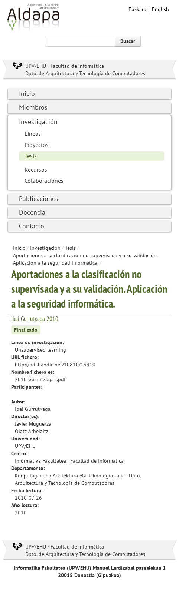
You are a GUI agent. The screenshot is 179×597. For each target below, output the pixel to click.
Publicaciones (38, 198)
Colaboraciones (44, 180)
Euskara (137, 9)
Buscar (127, 41)
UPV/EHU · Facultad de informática (64, 66)
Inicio (27, 93)
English (160, 9)
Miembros (33, 107)
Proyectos (37, 144)
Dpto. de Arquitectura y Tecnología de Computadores (85, 73)
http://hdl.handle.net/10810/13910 (55, 364)
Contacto (31, 226)
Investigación (38, 121)
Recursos (36, 169)
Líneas (33, 133)
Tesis (31, 156)
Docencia (32, 212)
